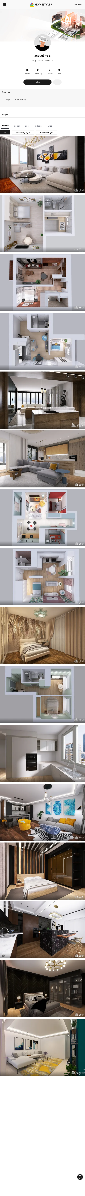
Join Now (78, 4)
